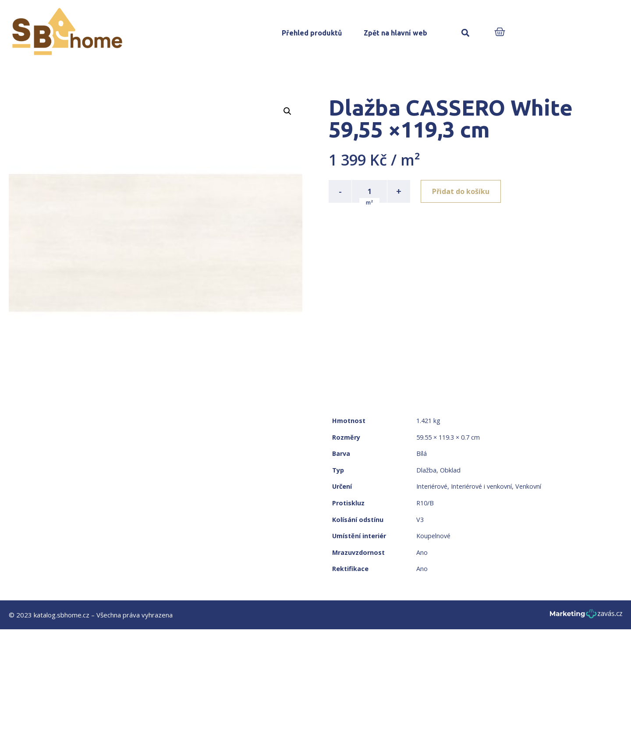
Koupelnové (433, 536)
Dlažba (426, 470)
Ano (422, 552)
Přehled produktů (312, 33)
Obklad (450, 470)
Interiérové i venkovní (481, 486)
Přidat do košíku (460, 191)
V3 (420, 519)
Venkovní (528, 486)
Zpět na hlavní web (395, 33)
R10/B (425, 503)
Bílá (421, 453)
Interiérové (431, 486)
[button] (465, 33)
